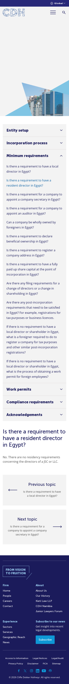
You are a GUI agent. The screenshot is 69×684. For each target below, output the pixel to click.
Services (8, 632)
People (7, 595)
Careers (7, 601)
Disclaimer (32, 663)
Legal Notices (40, 658)
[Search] (64, 12)
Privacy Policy (15, 663)
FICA (45, 663)
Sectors (7, 626)
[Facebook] (19, 671)
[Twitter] (25, 671)
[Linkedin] (38, 671)
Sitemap (56, 663)
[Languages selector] (57, 3)
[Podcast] (50, 671)
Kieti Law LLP (44, 601)
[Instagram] (31, 671)
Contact (8, 606)
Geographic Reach (14, 637)
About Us (41, 590)
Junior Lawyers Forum (49, 611)
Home (6, 590)
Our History (43, 595)
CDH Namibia (44, 606)
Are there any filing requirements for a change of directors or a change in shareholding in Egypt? (33, 288)
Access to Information (16, 658)
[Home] (14, 13)
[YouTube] (44, 671)
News (6, 642)
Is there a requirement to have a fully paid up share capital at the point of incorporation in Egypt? (32, 269)
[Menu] (54, 12)
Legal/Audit (58, 658)
